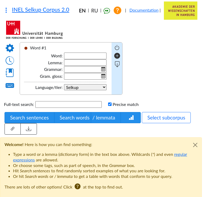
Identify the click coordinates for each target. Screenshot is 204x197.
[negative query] (117, 48)
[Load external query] (28, 129)
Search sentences (29, 117)
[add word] (117, 56)
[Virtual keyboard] (10, 85)
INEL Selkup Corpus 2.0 (40, 9)
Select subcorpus (166, 117)
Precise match (126, 104)
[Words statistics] (131, 117)
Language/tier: (49, 87)
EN (82, 10)
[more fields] (117, 64)
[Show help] (119, 10)
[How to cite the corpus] (108, 10)
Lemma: (55, 62)
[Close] (195, 145)
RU (94, 10)
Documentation (145, 9)
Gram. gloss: (51, 76)
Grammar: (53, 69)
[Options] (10, 48)
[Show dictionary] (10, 73)
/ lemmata (103, 117)
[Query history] (10, 60)
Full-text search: (19, 104)
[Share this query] (13, 129)
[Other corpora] (6, 10)
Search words (75, 117)
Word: (56, 55)
